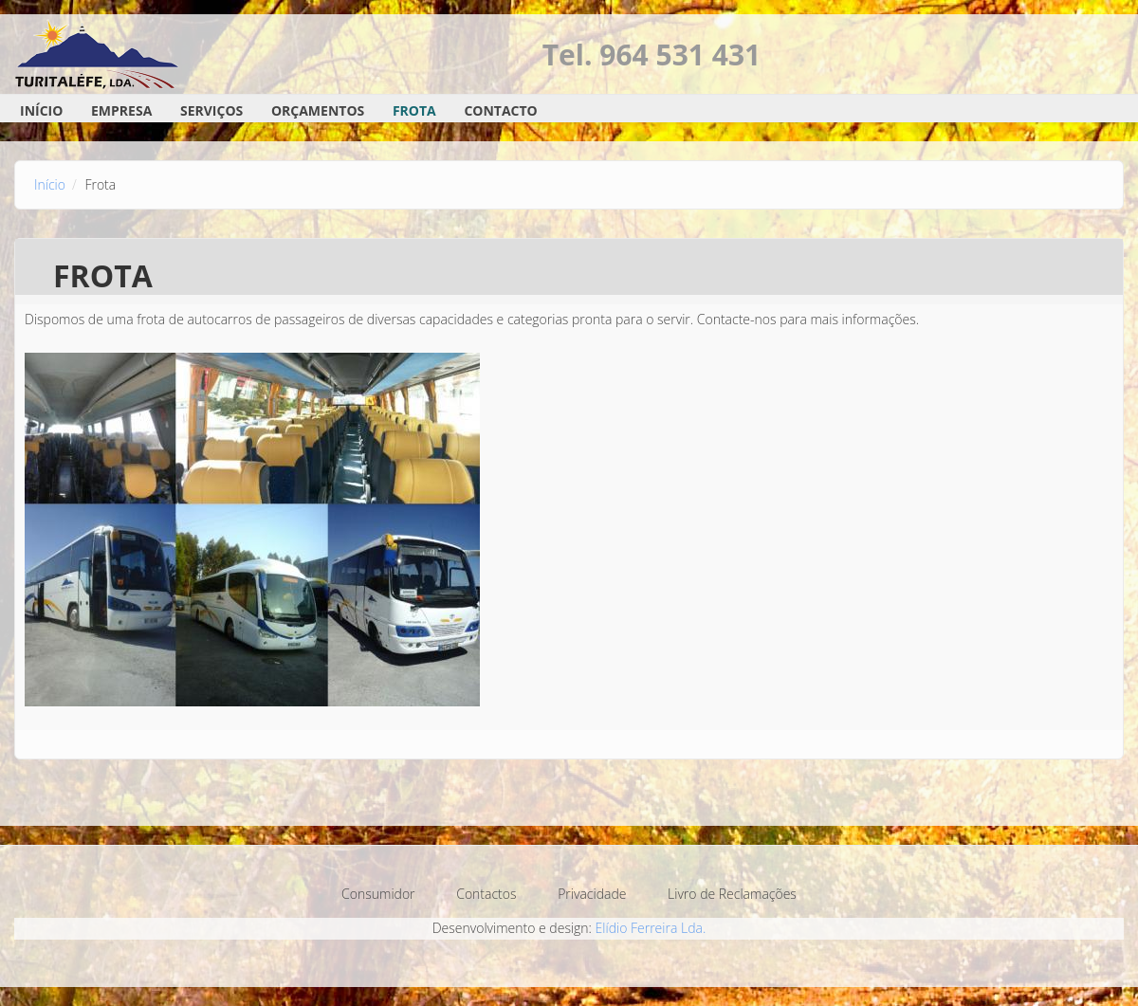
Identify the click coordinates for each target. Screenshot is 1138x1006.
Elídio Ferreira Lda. (651, 928)
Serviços (211, 110)
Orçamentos (317, 110)
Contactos (486, 894)
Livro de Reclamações (732, 894)
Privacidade (592, 894)
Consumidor (377, 894)
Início (41, 110)
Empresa (121, 110)
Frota (414, 110)
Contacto (500, 110)
